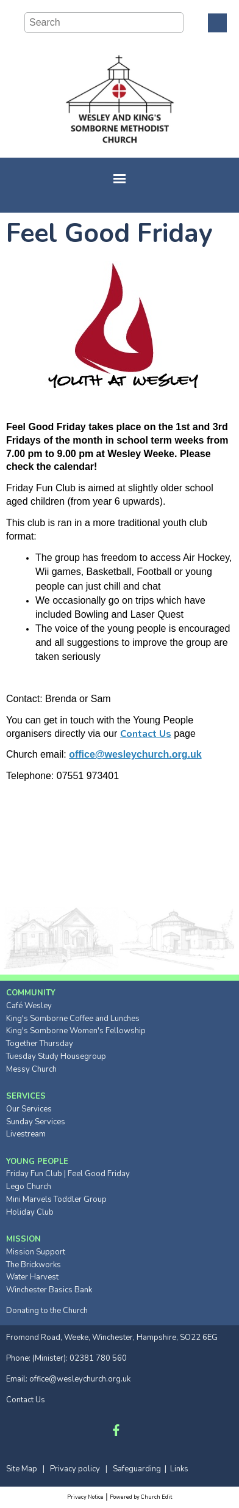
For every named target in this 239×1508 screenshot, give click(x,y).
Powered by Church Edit (141, 1497)
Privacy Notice (85, 1497)
